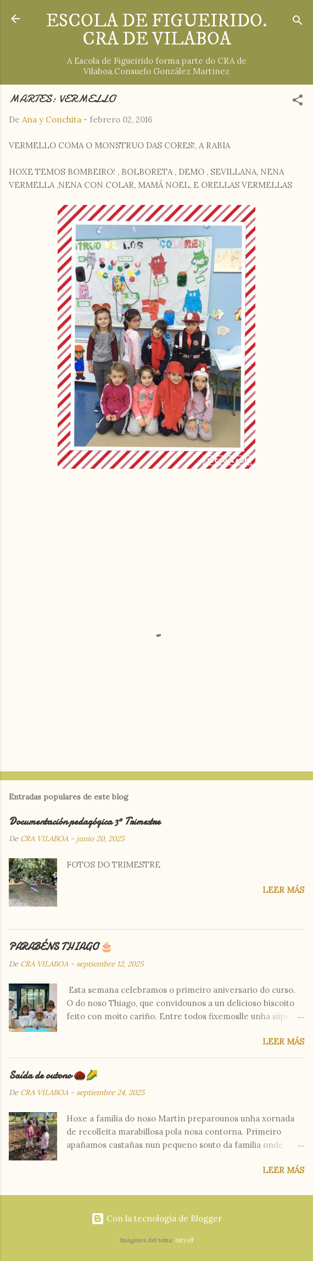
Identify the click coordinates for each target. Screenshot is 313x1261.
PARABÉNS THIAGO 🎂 (61, 947)
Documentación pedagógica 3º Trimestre (84, 822)
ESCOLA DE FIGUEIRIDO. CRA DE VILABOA (156, 30)
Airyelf (184, 1240)
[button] (297, 101)
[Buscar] (297, 22)
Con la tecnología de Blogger (156, 1218)
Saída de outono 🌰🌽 (53, 1075)
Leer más (283, 890)
